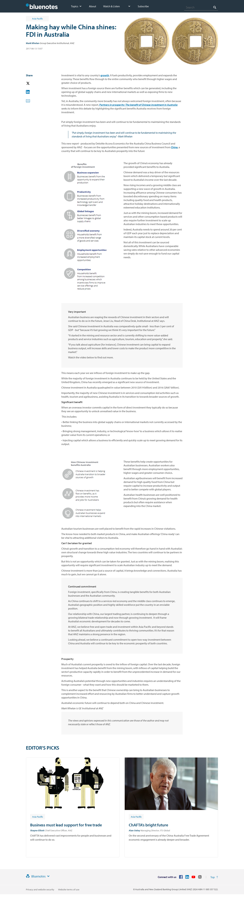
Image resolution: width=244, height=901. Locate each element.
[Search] (201, 7)
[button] (32, 83)
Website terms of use (68, 889)
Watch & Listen (111, 6)
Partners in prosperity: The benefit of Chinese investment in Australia (138, 104)
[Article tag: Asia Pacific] (37, 816)
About (92, 6)
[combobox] (201, 7)
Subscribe (143, 6)
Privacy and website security (40, 889)
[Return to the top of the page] (214, 877)
